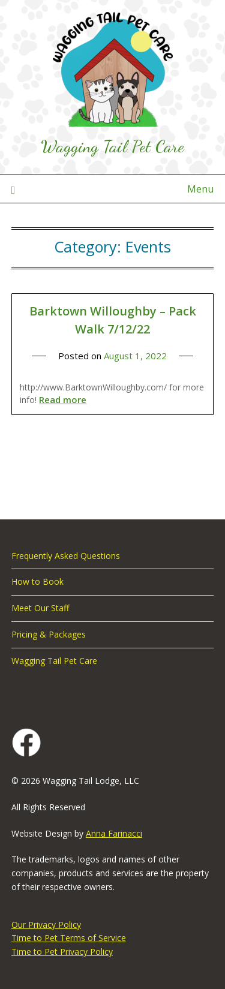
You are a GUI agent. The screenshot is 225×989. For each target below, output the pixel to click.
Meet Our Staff (40, 608)
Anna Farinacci (114, 833)
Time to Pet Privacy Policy (62, 951)
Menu (200, 189)
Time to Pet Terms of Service (68, 937)
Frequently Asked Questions (65, 555)
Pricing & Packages (48, 634)
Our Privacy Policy (46, 924)
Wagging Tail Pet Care (112, 146)
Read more (62, 399)
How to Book (37, 581)
